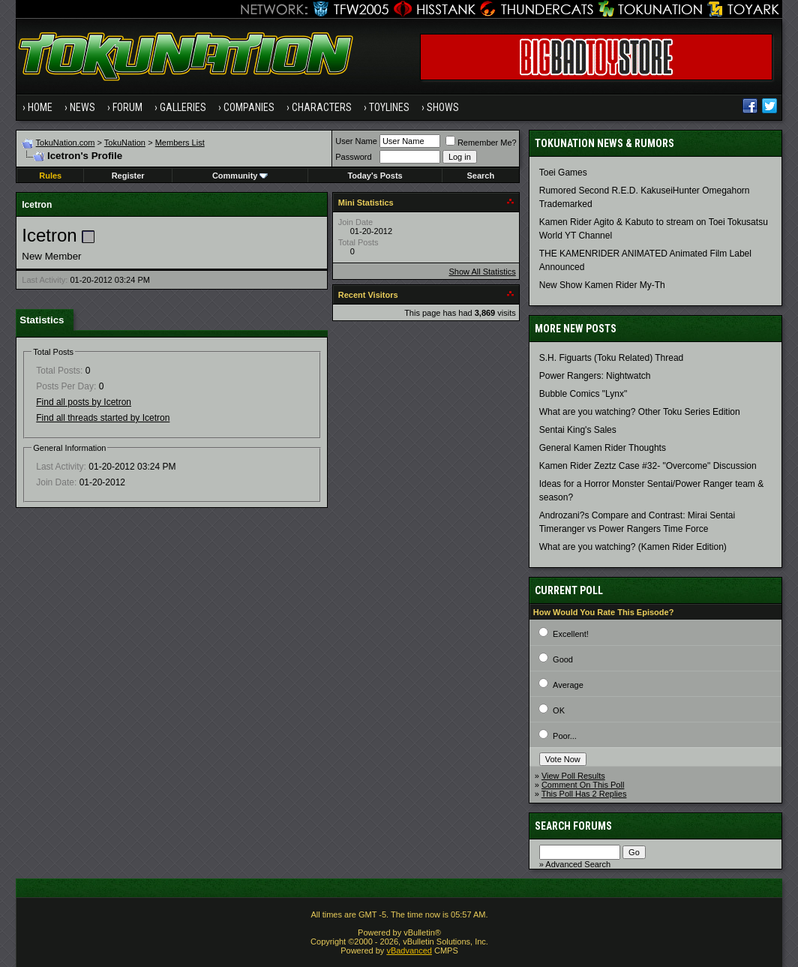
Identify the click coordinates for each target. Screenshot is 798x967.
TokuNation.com (65, 142)
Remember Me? (481, 142)
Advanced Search (577, 864)
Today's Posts (374, 175)
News (82, 107)
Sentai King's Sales (577, 430)
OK (559, 710)
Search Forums (573, 826)
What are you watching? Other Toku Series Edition (639, 412)
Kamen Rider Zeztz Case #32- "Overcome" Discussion (648, 466)
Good (563, 659)
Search (480, 175)
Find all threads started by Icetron (103, 418)
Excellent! (571, 633)
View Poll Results (573, 775)
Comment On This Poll (583, 784)
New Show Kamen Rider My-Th (602, 285)
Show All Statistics (481, 271)
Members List (180, 142)
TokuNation (125, 142)
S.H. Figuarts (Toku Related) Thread (611, 358)
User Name (356, 141)
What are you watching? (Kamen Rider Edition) (633, 547)
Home (40, 107)
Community (240, 175)
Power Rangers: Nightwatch (595, 376)
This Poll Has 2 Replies (584, 793)
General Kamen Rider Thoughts (602, 448)
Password (353, 156)
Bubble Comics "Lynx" (583, 394)
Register (128, 175)
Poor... (565, 735)
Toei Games (563, 172)
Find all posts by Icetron (83, 402)
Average (568, 684)
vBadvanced (409, 950)
